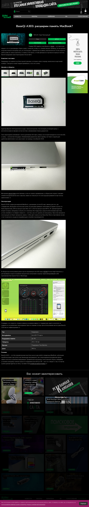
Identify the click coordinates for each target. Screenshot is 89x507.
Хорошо (83, 503)
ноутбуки (37, 43)
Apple (57, 39)
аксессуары (57, 43)
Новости (18, 16)
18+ (66, 16)
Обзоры (34, 16)
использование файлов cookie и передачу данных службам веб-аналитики (23, 504)
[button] (3, 102)
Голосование (83, 16)
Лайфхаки (51, 16)
